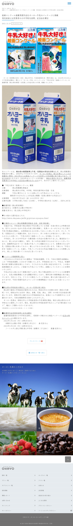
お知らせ (41, 485)
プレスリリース (35, 341)
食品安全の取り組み (45, 495)
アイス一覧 (42, 480)
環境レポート (6, 495)
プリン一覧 (5, 480)
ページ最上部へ (68, 459)
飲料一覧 (4, 475)
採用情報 (4, 490)
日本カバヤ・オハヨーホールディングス (35, 517)
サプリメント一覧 (7, 485)
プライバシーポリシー (45, 505)
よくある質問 (43, 500)
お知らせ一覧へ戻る (36, 353)
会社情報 (41, 490)
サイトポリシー (6, 510)
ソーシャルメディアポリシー (47, 510)
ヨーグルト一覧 (43, 475)
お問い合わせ (6, 500)
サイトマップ (6, 505)
